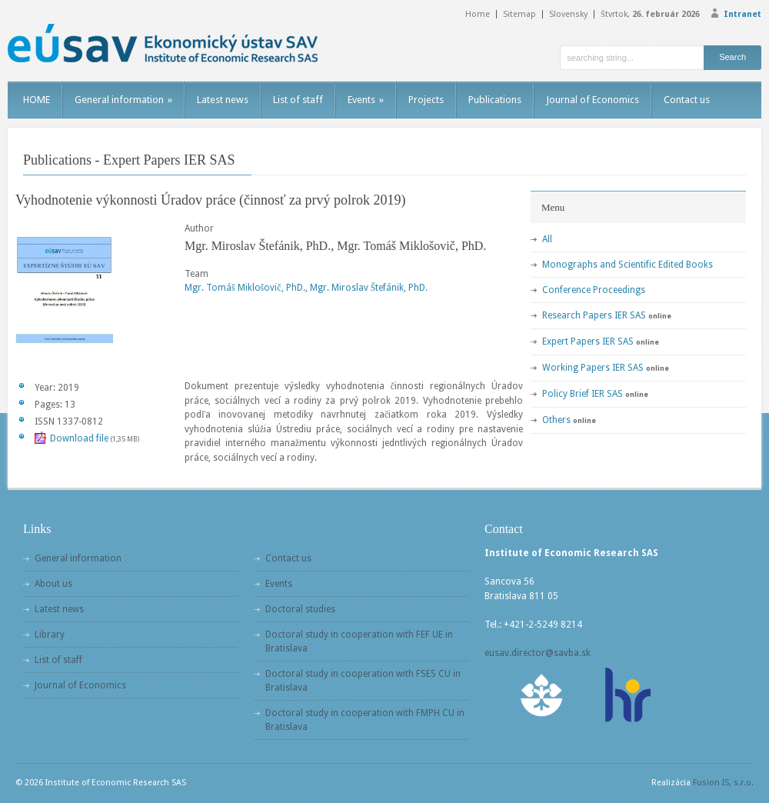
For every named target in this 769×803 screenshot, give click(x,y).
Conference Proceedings (593, 290)
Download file (79, 438)
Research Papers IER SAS (594, 315)
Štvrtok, (650, 14)
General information (123, 99)
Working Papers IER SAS (593, 367)
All (547, 239)
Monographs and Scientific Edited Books (627, 264)
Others (556, 420)
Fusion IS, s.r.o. (723, 783)
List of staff (298, 99)
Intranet (742, 14)
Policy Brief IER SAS (582, 393)
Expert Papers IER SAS (588, 341)
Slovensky (568, 14)
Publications (494, 99)
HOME (36, 99)
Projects (426, 99)
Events (366, 99)
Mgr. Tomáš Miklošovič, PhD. (245, 287)
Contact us (687, 99)
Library (50, 634)
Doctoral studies (300, 609)
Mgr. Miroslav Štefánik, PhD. (369, 287)
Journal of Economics (592, 99)
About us (53, 583)
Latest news (222, 99)
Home (477, 14)
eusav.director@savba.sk (537, 653)
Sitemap (519, 14)
